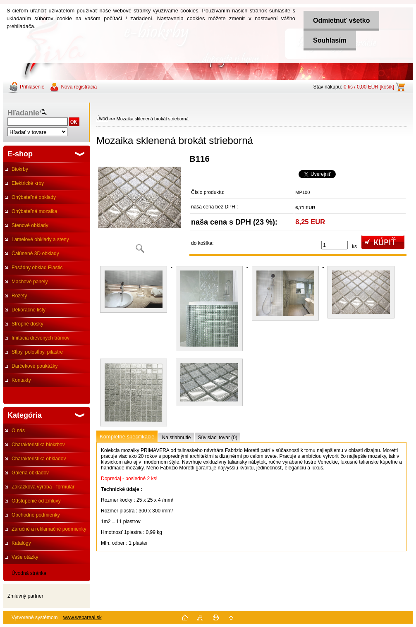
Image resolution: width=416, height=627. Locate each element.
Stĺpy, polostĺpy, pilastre (37, 352)
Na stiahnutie (176, 437)
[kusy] (334, 245)
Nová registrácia (79, 87)
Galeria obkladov (30, 473)
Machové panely (30, 282)
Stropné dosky (27, 324)
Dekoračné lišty (28, 310)
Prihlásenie (32, 87)
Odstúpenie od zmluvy (36, 501)
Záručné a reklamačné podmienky (49, 529)
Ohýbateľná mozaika (34, 211)
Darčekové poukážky (34, 366)
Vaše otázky (25, 557)
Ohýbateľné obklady (34, 197)
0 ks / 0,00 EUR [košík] (369, 87)
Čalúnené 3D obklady (35, 253)
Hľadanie (23, 113)
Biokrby (20, 169)
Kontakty (21, 380)
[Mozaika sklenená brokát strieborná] (140, 206)
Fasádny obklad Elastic (37, 267)
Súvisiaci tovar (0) (217, 437)
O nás (18, 430)
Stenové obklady (30, 225)
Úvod (102, 119)
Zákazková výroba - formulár (43, 487)
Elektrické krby (28, 183)
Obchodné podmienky (36, 515)
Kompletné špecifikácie (127, 436)
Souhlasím (328, 40)
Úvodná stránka (29, 573)
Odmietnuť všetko (340, 20)
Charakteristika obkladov (39, 459)
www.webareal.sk (82, 617)
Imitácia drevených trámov (40, 338)
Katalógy (21, 543)
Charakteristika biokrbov (38, 445)
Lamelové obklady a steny (40, 239)
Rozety (19, 296)
